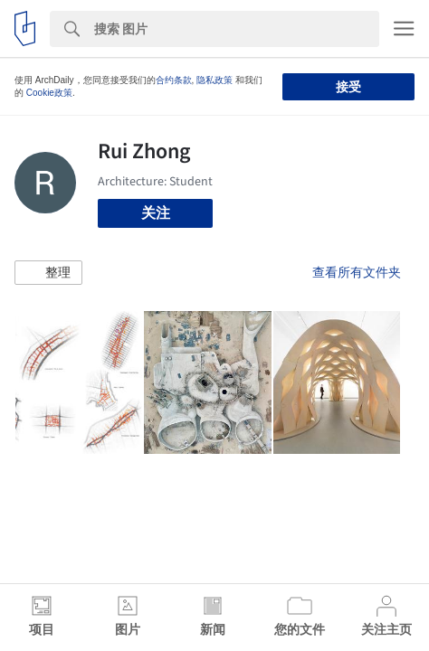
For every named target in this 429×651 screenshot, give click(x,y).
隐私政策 (214, 80)
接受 (348, 87)
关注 (155, 213)
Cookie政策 (49, 93)
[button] (48, 273)
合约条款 (174, 80)
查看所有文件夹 (356, 272)
